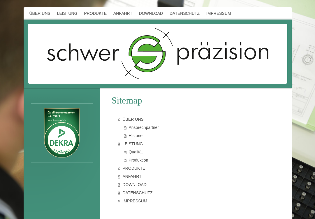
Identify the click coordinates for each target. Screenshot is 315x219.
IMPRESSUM (135, 201)
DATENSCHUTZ (138, 192)
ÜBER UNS (133, 119)
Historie (135, 135)
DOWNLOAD (135, 184)
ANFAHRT (132, 176)
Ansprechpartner (144, 127)
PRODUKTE (134, 168)
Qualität (136, 152)
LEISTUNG (133, 143)
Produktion (138, 160)
